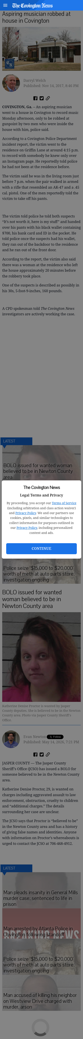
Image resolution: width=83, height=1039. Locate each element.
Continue (41, 548)
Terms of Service (64, 503)
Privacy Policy (25, 513)
